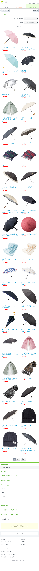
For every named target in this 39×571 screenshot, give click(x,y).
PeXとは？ (4, 539)
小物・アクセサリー (7, 492)
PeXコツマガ (4, 549)
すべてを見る (5, 501)
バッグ (3, 488)
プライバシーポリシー (6, 542)
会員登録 (33, 3)
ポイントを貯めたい (19, 7)
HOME (6, 7)
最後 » (23, 459)
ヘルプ (30, 3)
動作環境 (23, 542)
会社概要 (23, 544)
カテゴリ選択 (35, 10)
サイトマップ (4, 544)
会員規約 (23, 539)
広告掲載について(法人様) (7, 557)
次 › (18, 459)
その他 (3, 496)
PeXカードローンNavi (6, 551)
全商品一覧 (5, 519)
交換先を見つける (32, 7)
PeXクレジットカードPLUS (8, 554)
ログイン (37, 3)
